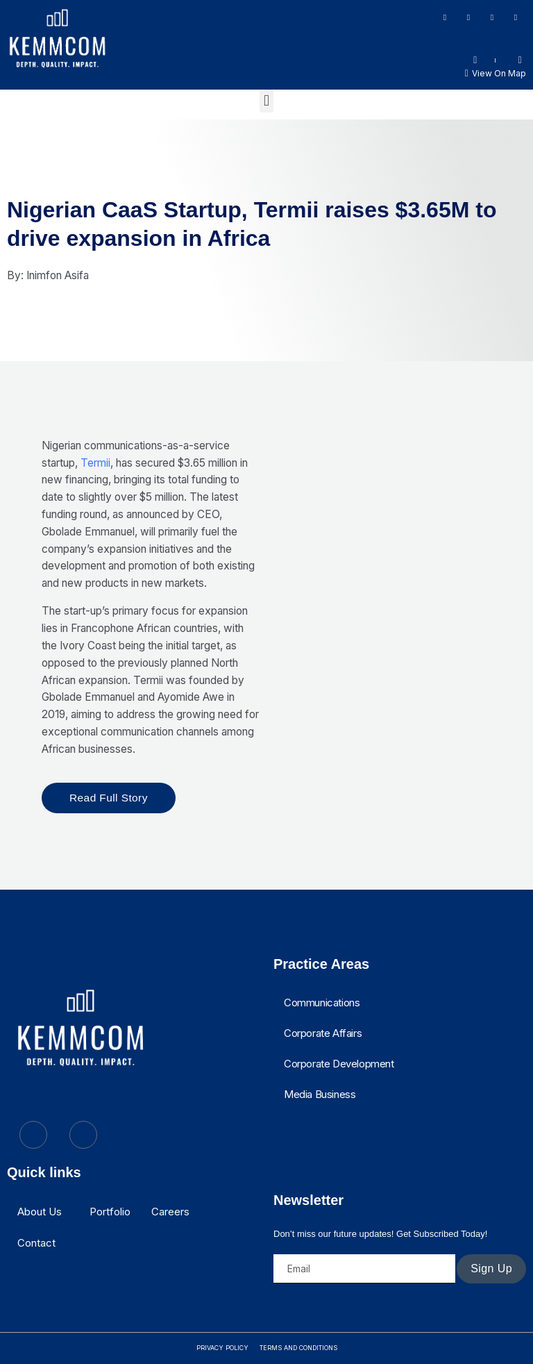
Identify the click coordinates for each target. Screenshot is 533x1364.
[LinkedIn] (492, 17)
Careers (170, 1211)
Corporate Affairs (323, 1033)
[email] (364, 1268)
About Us (39, 1211)
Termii (95, 462)
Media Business (319, 1094)
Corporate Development (339, 1063)
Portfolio (110, 1211)
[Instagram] (468, 17)
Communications (321, 1002)
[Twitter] (515, 17)
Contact (36, 1242)
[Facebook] (444, 17)
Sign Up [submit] (491, 1268)
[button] (266, 101)
